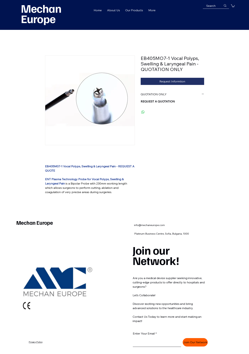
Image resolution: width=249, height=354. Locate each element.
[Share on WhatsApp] (143, 112)
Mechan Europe (34, 222)
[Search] (211, 5)
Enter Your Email (144, 333)
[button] (233, 5)
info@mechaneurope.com (149, 225)
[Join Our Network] (195, 342)
